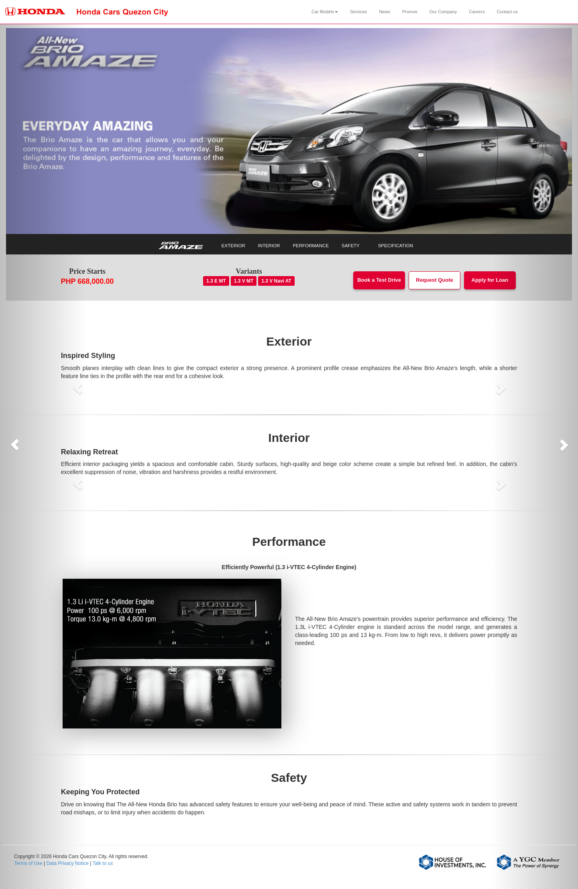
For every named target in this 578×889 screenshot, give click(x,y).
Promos (409, 11)
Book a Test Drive (379, 280)
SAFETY (351, 245)
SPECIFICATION (395, 245)
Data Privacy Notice (67, 863)
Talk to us (102, 863)
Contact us (507, 11)
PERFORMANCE (311, 245)
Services (358, 11)
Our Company (443, 11)
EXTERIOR (233, 245)
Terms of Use (28, 863)
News (384, 11)
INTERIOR (269, 245)
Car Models (324, 11)
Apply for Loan (490, 280)
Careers (476, 11)
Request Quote (434, 280)
